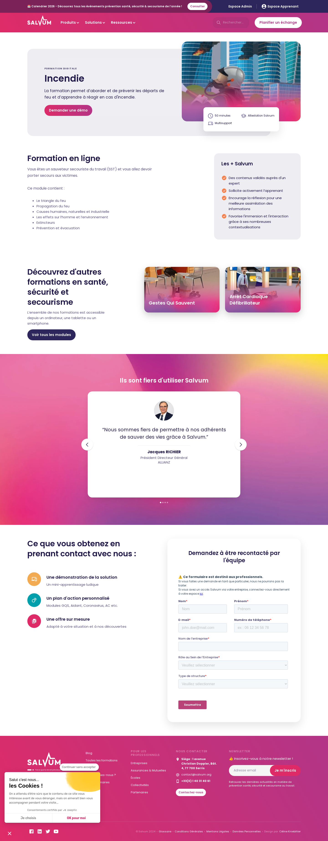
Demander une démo (68, 110)
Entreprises (139, 763)
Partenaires (139, 792)
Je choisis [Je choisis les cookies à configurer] (28, 818)
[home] (39, 22)
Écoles (135, 778)
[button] (9, 833)
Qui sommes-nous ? (101, 775)
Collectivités (140, 785)
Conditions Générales (189, 831)
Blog (89, 753)
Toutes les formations (102, 760)
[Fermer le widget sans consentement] (79, 767)
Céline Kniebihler (290, 831)
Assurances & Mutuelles (148, 770)
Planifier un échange (278, 22)
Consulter (197, 6)
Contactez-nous (191, 792)
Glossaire (165, 831)
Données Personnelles (247, 831)
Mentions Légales (217, 831)
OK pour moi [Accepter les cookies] (76, 818)
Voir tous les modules (51, 334)
